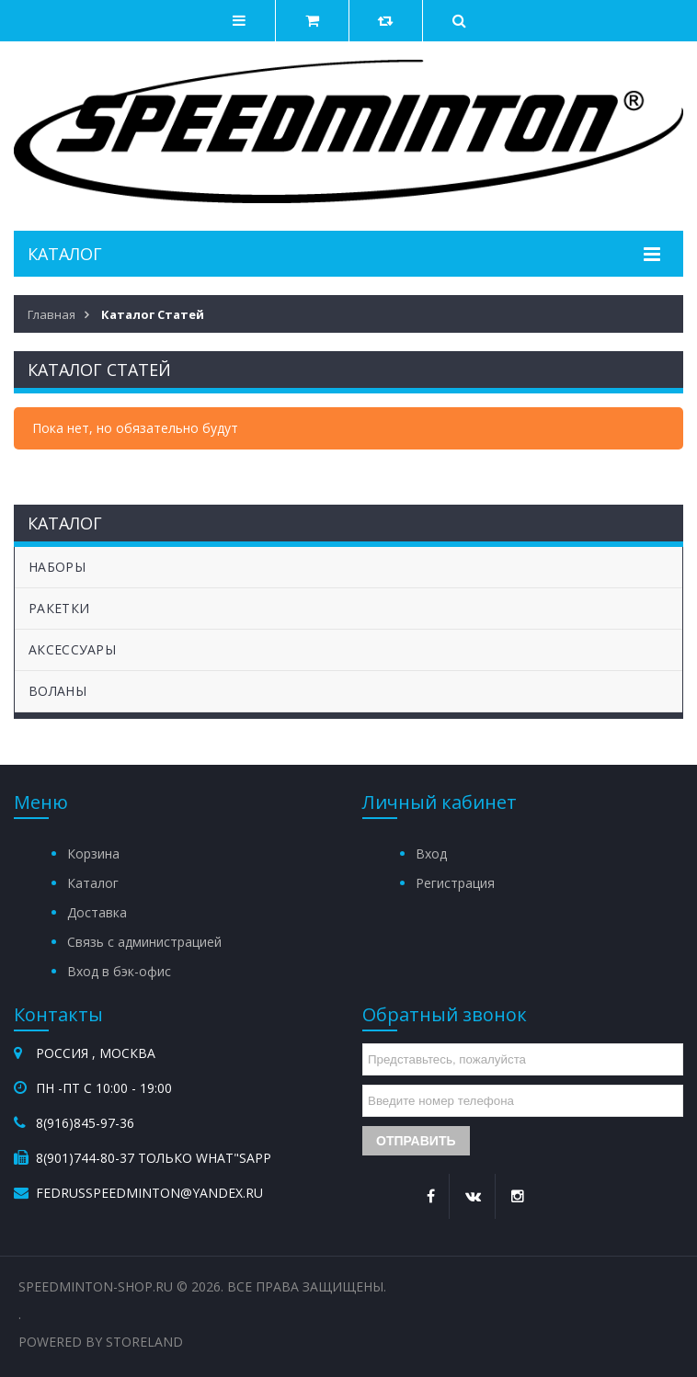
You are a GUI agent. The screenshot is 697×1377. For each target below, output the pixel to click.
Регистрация (455, 883)
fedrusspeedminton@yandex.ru (149, 1192)
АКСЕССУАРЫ (72, 649)
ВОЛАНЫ (57, 691)
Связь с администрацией (144, 941)
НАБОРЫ (57, 566)
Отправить (416, 1140)
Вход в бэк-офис (119, 971)
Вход (431, 853)
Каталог (93, 883)
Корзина (93, 853)
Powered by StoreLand (100, 1341)
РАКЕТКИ (59, 608)
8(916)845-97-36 (85, 1123)
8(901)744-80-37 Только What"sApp (153, 1157)
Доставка (97, 912)
